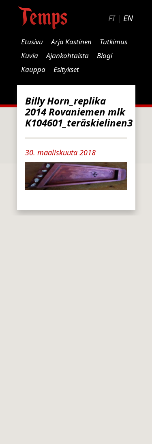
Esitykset (66, 69)
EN (128, 18)
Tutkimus (113, 41)
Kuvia (29, 55)
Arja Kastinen (71, 41)
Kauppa (33, 69)
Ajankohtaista (67, 55)
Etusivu (32, 41)
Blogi (104, 55)
